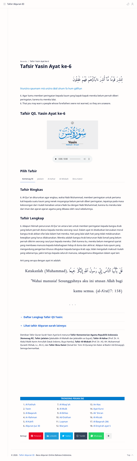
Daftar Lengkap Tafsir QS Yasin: (44, 317)
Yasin (29, 409)
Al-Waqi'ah (66, 404)
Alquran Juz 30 (34, 426)
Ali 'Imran (99, 413)
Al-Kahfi (31, 421)
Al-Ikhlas (65, 413)
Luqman (65, 421)
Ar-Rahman (32, 417)
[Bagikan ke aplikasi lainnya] (109, 436)
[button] (128, 4)
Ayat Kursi (99, 409)
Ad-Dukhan (66, 417)
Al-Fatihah (32, 404)
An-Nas (98, 404)
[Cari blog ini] (55, 4)
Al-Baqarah (32, 413)
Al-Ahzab (98, 417)
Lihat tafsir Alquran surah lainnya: (46, 326)
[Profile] (132, 4)
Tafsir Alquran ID (15, 4)
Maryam (65, 426)
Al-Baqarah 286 (102, 421)
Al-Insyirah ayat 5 (103, 426)
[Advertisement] (73, 36)
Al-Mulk (64, 409)
